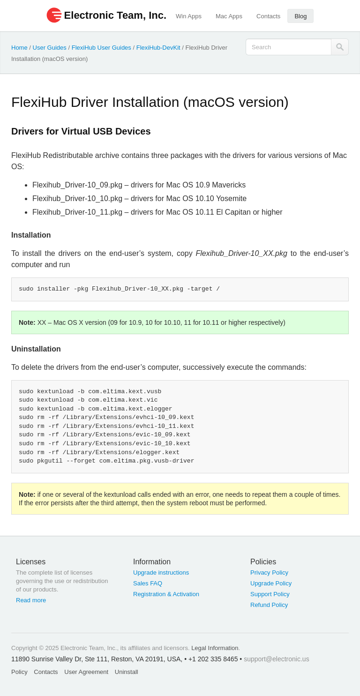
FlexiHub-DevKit (158, 47)
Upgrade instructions (161, 572)
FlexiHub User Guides (101, 47)
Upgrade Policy (271, 583)
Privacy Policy (269, 572)
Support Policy (270, 594)
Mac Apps (229, 16)
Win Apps (189, 16)
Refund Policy (269, 604)
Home (19, 47)
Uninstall (126, 671)
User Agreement (86, 671)
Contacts (268, 16)
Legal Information (214, 647)
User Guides (50, 47)
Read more (31, 600)
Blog (300, 16)
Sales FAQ (147, 583)
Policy (19, 671)
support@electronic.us (276, 659)
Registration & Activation (166, 594)
